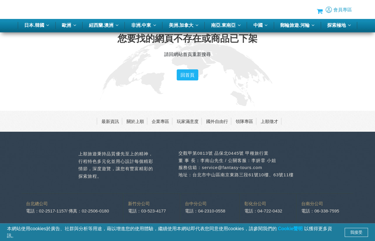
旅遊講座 (223, 10)
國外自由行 (217, 121)
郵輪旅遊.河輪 (297, 25)
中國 (260, 25)
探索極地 (339, 25)
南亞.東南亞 (226, 25)
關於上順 (135, 121)
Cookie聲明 (291, 228)
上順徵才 (269, 121)
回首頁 (187, 75)
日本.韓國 (36, 25)
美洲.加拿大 (183, 25)
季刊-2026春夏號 (193, 10)
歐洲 (69, 25)
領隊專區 (244, 121)
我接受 (356, 232)
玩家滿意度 (188, 121)
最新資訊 (110, 121)
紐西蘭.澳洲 (103, 25)
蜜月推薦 (244, 10)
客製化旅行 (160, 10)
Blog (284, 10)
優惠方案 (266, 10)
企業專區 (160, 121)
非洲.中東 (143, 25)
